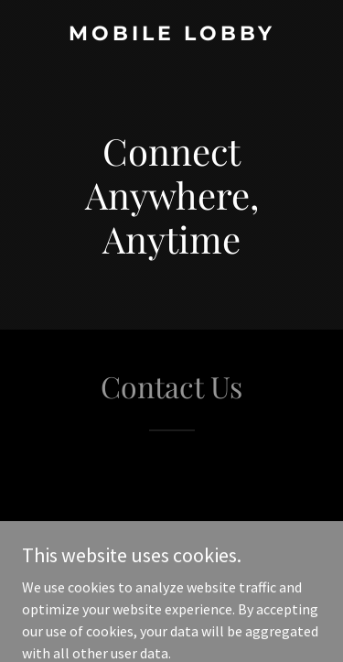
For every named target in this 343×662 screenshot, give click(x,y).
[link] (171, 35)
